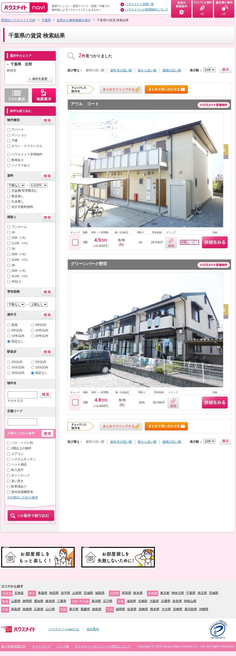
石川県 (107, 601)
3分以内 (16, 362)
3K (13, 265)
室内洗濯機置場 (22, 492)
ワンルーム (19, 226)
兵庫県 (165, 601)
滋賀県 (131, 601)
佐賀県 (131, 609)
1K (13, 232)
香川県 (74, 609)
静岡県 (27, 601)
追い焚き (17, 481)
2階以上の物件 (21, 448)
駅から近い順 (147, 70)
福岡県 (120, 609)
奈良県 (177, 601)
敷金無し (17, 196)
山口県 (50, 609)
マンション (19, 135)
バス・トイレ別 (22, 442)
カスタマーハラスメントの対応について (103, 646)
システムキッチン (23, 459)
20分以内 (17, 373)
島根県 (27, 609)
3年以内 (40, 325)
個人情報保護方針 (13, 646)
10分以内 (17, 367)
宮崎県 (177, 609)
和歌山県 (190, 601)
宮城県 (88, 593)
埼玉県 (202, 593)
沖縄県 (203, 609)
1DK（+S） (19, 237)
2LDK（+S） (20, 259)
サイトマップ (41, 646)
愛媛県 (85, 609)
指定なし (17, 341)
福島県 (100, 593)
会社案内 (93, 629)
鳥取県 (16, 609)
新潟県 (96, 601)
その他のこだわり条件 (22, 497)
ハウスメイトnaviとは (64, 629)
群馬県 (126, 593)
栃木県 (138, 593)
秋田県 (54, 593)
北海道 (19, 593)
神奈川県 (178, 593)
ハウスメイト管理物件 (26, 154)
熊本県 (154, 609)
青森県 (42, 593)
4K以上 (16, 281)
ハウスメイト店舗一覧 (139, 4)
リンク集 (63, 646)
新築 (14, 325)
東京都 (164, 593)
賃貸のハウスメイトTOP (18, 20)
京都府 (142, 601)
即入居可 (17, 470)
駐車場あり (19, 486)
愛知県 (38, 601)
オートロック (20, 475)
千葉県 (46, 20)
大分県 (166, 609)
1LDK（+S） (20, 243)
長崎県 (143, 609)
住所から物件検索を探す (74, 20)
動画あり (17, 160)
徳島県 (96, 609)
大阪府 (154, 601)
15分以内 (41, 367)
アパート (17, 129)
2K (13, 248)
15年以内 (17, 336)
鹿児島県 (190, 609)
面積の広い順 (172, 70)
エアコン (17, 453)
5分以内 (40, 362)
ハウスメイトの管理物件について (146, 9)
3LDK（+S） (20, 276)
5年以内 (16, 330)
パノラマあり (20, 165)
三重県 (61, 601)
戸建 (14, 140)
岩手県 (65, 593)
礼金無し (17, 201)
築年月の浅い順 (121, 70)
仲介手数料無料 (22, 207)
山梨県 (16, 601)
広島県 (38, 609)
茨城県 (213, 593)
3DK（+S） (19, 270)
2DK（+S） (19, 254)
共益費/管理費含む (24, 190)
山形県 (77, 593)
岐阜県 (50, 601)
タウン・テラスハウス (26, 146)
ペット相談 (19, 464)
